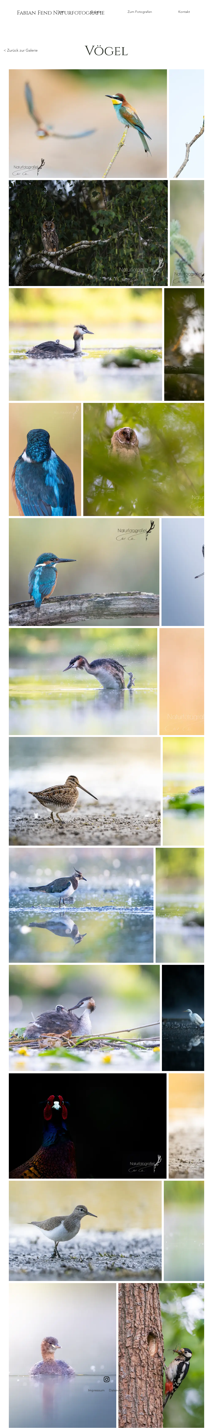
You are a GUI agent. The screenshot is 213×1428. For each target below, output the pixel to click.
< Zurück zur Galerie (21, 50)
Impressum (96, 1390)
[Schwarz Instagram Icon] (106, 1379)
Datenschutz (118, 1390)
